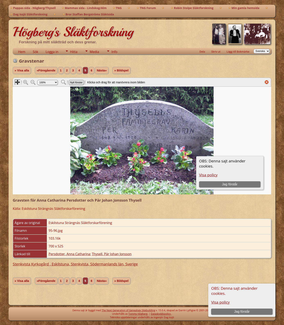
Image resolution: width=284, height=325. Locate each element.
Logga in (52, 51)
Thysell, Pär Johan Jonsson (112, 254)
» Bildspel (121, 70)
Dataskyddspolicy (161, 314)
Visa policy (220, 302)
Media (94, 51)
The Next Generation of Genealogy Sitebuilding (128, 310)
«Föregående (46, 70)
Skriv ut (216, 51)
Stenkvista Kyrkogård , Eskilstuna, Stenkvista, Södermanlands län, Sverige (75, 264)
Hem (21, 51)
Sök (35, 51)
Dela (202, 51)
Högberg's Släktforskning (73, 32)
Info (114, 51)
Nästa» (102, 70)
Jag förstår (242, 311)
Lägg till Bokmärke (238, 51)
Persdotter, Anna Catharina (69, 254)
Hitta (73, 51)
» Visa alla (22, 70)
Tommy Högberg (137, 314)
